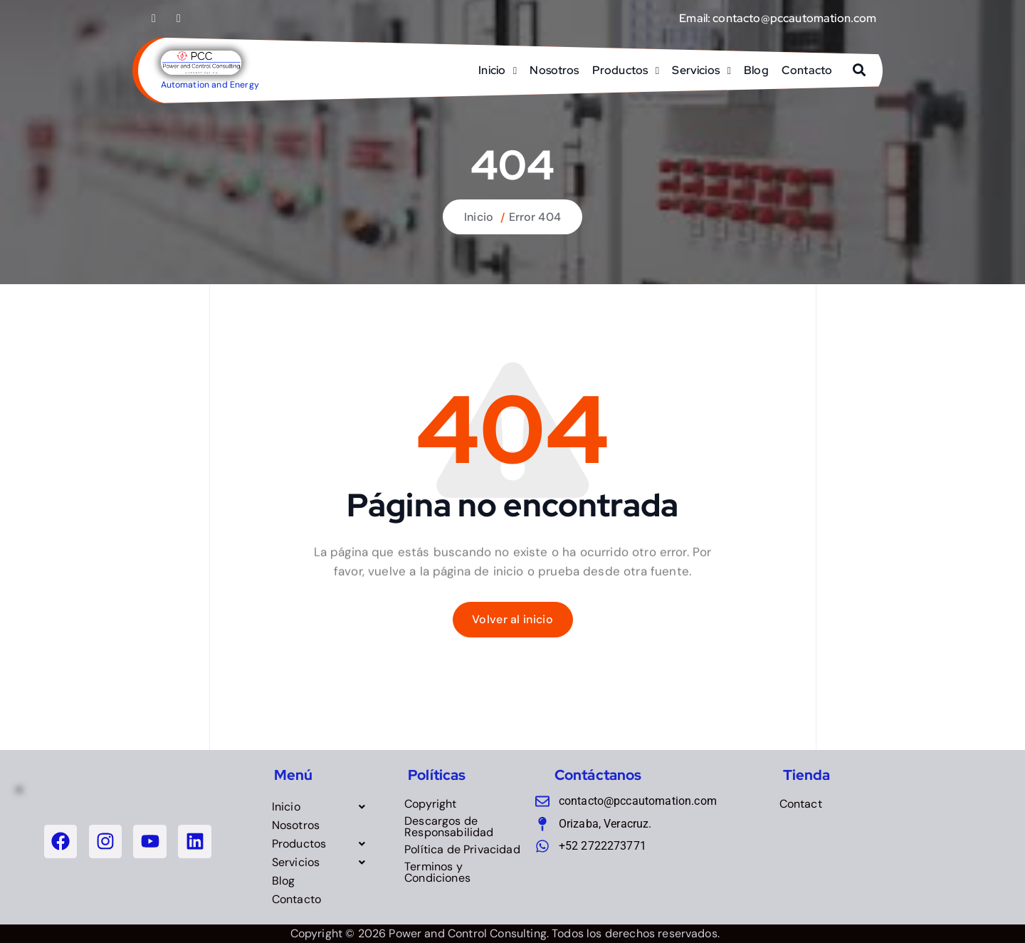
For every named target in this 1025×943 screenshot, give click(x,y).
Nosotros (554, 70)
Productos (620, 70)
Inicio (491, 70)
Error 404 (535, 216)
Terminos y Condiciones (437, 872)
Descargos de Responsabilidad (448, 826)
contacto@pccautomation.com (794, 18)
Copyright (430, 803)
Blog (756, 70)
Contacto (807, 70)
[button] (322, 807)
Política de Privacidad (462, 849)
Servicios (695, 70)
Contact (800, 803)
